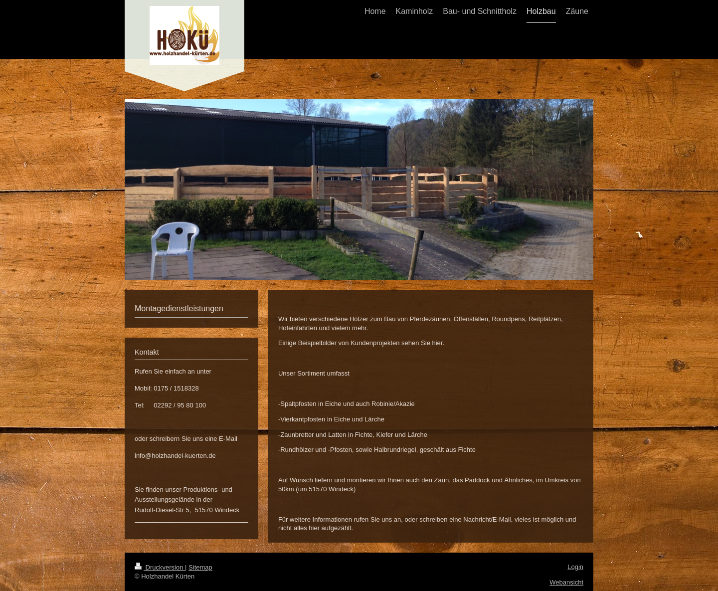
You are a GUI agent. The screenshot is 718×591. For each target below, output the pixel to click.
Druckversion (160, 567)
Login (575, 567)
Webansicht (566, 582)
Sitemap (200, 567)
